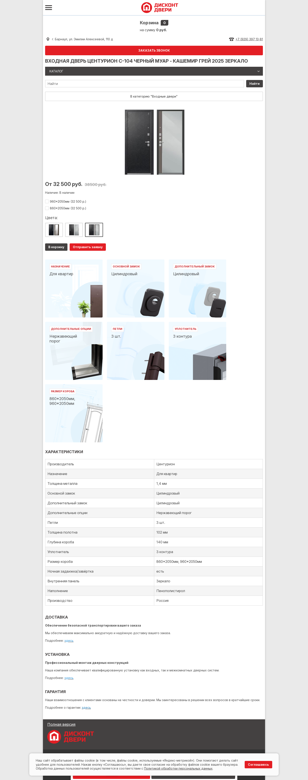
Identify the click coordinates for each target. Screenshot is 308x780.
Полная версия (61, 724)
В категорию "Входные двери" (154, 96)
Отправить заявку (88, 247)
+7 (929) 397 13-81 (249, 39)
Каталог (56, 71)
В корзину (56, 247)
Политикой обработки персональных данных (178, 768)
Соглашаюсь (258, 764)
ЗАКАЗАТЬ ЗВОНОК (154, 50)
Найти (254, 83)
